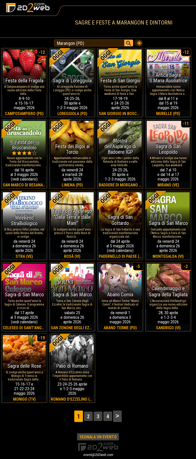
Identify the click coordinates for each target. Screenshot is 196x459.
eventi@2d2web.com (98, 455)
